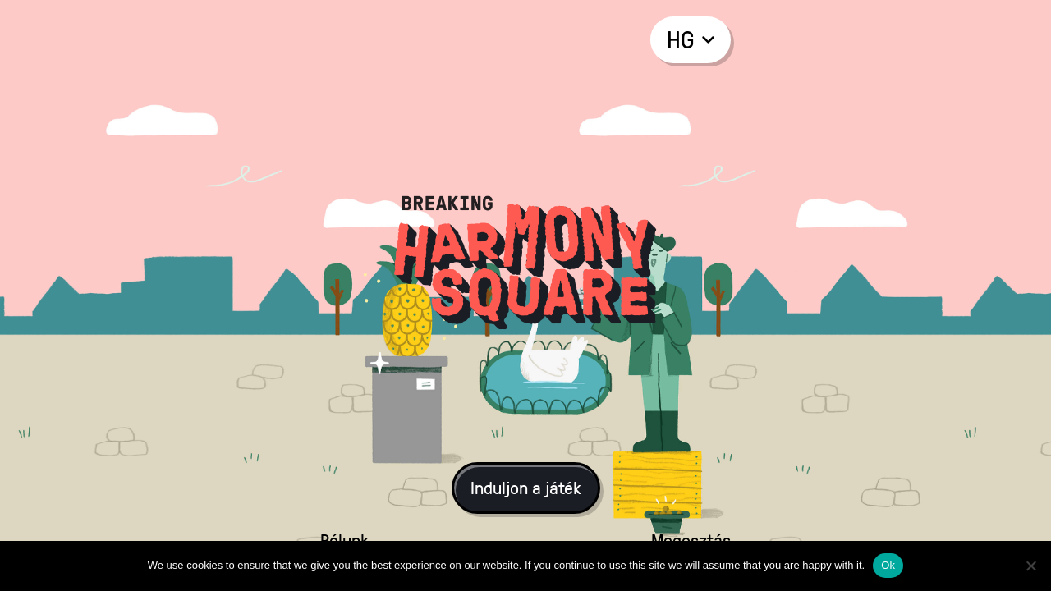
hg (690, 39)
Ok (888, 565)
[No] (1030, 565)
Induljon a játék (525, 487)
